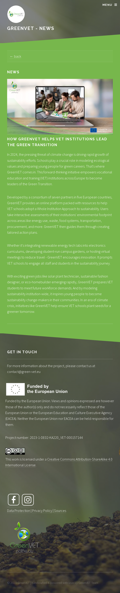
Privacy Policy (42, 510)
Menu (107, 4)
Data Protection (18, 510)
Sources (60, 510)
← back (15, 56)
